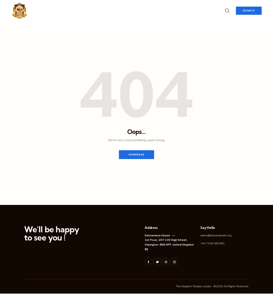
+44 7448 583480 (212, 244)
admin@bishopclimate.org (215, 236)
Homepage (136, 155)
